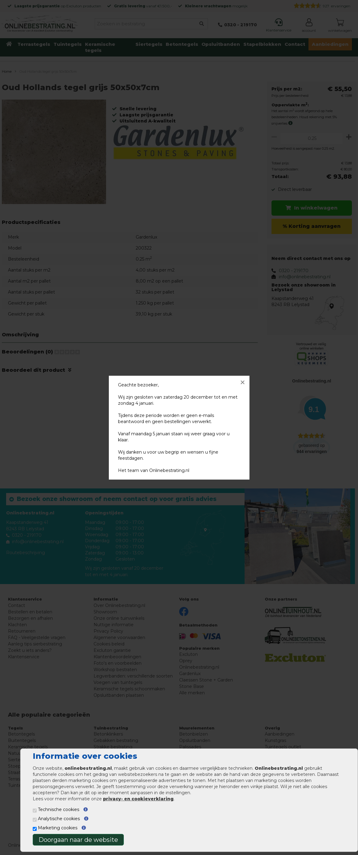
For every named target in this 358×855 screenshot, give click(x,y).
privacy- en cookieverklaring (138, 799)
